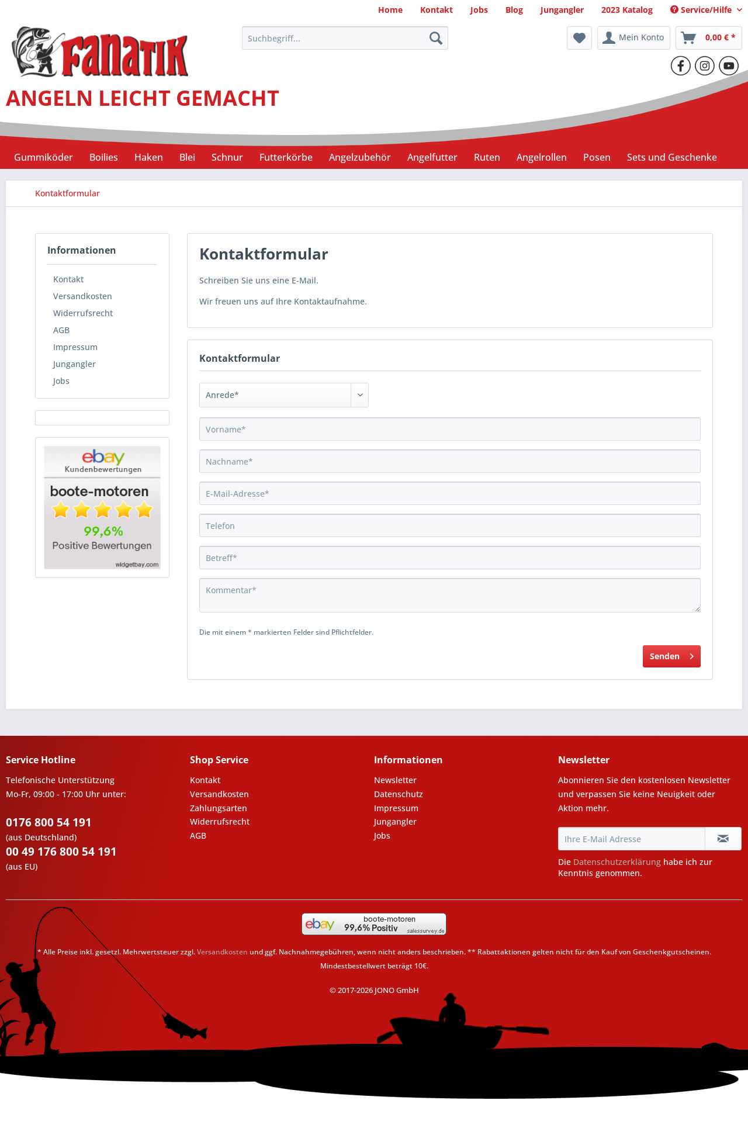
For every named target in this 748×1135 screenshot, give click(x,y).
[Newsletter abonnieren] (723, 838)
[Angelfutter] (432, 157)
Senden (672, 654)
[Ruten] (487, 157)
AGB (61, 329)
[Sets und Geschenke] (672, 157)
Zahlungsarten (218, 808)
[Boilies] (103, 157)
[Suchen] (436, 38)
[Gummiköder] (43, 157)
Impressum (75, 346)
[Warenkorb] (709, 38)
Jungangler (74, 363)
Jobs (61, 380)
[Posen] (597, 157)
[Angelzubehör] (360, 157)
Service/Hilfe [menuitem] (702, 9)
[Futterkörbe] (286, 157)
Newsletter (395, 779)
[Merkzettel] (579, 38)
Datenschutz (398, 794)
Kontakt (68, 279)
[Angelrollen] (541, 157)
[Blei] (187, 157)
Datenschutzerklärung (617, 861)
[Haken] (148, 157)
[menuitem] (390, 9)
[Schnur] (227, 157)
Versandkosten (82, 296)
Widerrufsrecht (83, 313)
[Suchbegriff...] (345, 38)
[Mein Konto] (633, 38)
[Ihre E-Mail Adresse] (631, 838)
